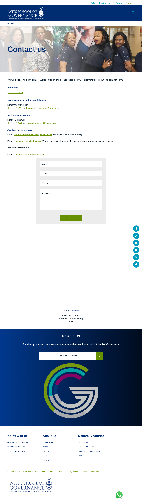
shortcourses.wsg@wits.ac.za (29, 154)
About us (119, 3)
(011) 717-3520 (15, 92)
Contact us (130, 3)
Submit (99, 356)
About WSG (48, 442)
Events (46, 451)
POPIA (59, 472)
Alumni (10, 456)
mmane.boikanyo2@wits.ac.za (41, 123)
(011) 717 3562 (14, 123)
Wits (93, 3)
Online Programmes (16, 451)
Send (71, 218)
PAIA (51, 472)
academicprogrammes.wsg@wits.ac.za (33, 134)
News (45, 447)
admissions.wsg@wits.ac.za (28, 141)
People (46, 460)
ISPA (43, 472)
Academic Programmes (17, 442)
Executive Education (16, 447)
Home (10, 23)
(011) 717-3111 (15, 108)
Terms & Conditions (90, 472)
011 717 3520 (84, 442)
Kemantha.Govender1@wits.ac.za (42, 108)
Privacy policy (72, 472)
